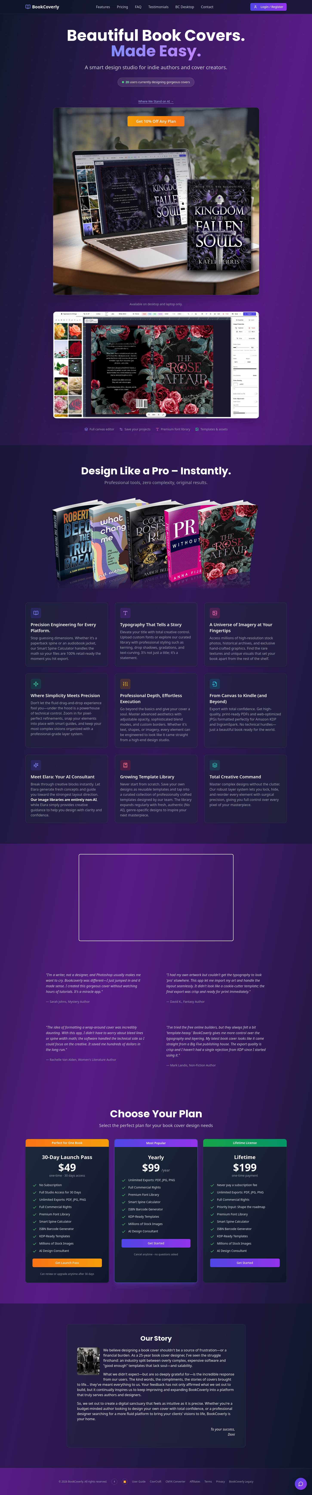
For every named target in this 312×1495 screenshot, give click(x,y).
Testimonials (158, 7)
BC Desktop (184, 7)
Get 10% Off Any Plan (156, 121)
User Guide (139, 1481)
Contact (207, 7)
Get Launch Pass (67, 1263)
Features (103, 7)
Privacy (220, 1481)
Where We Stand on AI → (156, 101)
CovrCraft (155, 1481)
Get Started (156, 1243)
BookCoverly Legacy (241, 1481)
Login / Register (268, 7)
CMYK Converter (175, 1481)
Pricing (122, 7)
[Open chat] (301, 1484)
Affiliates (195, 1481)
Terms (208, 1481)
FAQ (138, 7)
